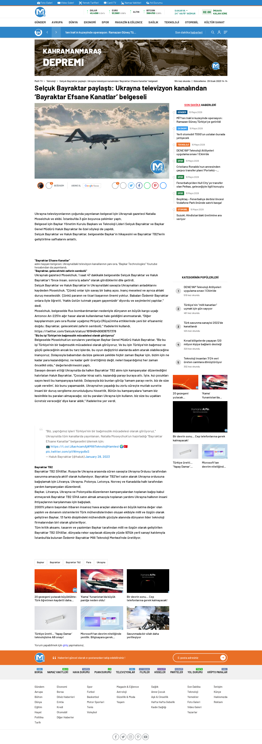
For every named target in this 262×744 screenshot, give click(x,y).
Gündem (40, 22)
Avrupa (57, 22)
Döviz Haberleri (66, 696)
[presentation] (47, 32)
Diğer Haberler (65, 717)
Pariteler (176, 671)
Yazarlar (192, 712)
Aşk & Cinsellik (159, 696)
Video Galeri (65, 2)
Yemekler (193, 696)
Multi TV (39, 81)
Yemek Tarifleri (89, 2)
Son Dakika (194, 686)
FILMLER (145, 671)
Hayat (38, 712)
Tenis (90, 707)
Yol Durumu (154, 2)
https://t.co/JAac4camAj (69, 446)
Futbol (91, 691)
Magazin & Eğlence (128, 22)
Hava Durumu (81, 671)
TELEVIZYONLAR (125, 671)
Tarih (38, 722)
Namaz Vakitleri (131, 2)
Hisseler (160, 671)
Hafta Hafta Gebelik (163, 702)
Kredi (60, 707)
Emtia (60, 702)
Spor (105, 22)
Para (88, 562)
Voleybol (92, 712)
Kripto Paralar (217, 671)
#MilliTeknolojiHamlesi (103, 446)
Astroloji (122, 691)
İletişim (218, 686)
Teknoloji (171, 22)
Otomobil (191, 22)
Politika (39, 717)
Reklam (218, 702)
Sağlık (153, 22)
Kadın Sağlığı (158, 707)
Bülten (38, 696)
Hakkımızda (220, 696)
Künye (217, 691)
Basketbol (93, 696)
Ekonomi (90, 22)
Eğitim (38, 707)
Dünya (73, 22)
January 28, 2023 (97, 456)
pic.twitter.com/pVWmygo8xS (67, 451)
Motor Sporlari (95, 702)
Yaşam (120, 702)
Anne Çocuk (158, 691)
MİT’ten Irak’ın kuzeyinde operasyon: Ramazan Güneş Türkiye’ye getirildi (115, 32)
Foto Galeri (44, 2)
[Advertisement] (18, 94)
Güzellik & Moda (126, 696)
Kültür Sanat (214, 22)
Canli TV (110, 2)
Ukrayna (101, 562)
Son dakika (189, 32)
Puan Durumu (102, 671)
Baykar (40, 562)
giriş (65, 645)
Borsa (39, 671)
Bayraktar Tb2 (73, 562)
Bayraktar (55, 562)
